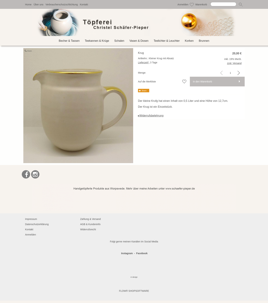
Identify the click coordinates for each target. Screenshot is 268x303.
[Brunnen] (204, 41)
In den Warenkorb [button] (202, 81)
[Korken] (189, 41)
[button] (240, 4)
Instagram (127, 253)
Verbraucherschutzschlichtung (61, 4)
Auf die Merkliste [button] (147, 81)
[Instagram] (35, 174)
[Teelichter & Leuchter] (166, 41)
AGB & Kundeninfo (90, 224)
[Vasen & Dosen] (139, 41)
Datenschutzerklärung (37, 224)
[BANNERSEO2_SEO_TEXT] (134, 185)
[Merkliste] (192, 4)
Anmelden (183, 4)
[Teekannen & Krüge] (97, 41)
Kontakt (84, 4)
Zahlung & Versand (90, 219)
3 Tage (147, 62)
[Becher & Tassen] (69, 41)
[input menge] (230, 73)
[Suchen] (223, 4)
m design (134, 277)
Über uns (38, 4)
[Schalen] (119, 41)
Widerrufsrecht (88, 229)
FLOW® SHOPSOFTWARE (134, 290)
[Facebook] (26, 174)
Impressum (31, 219)
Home (28, 4)
